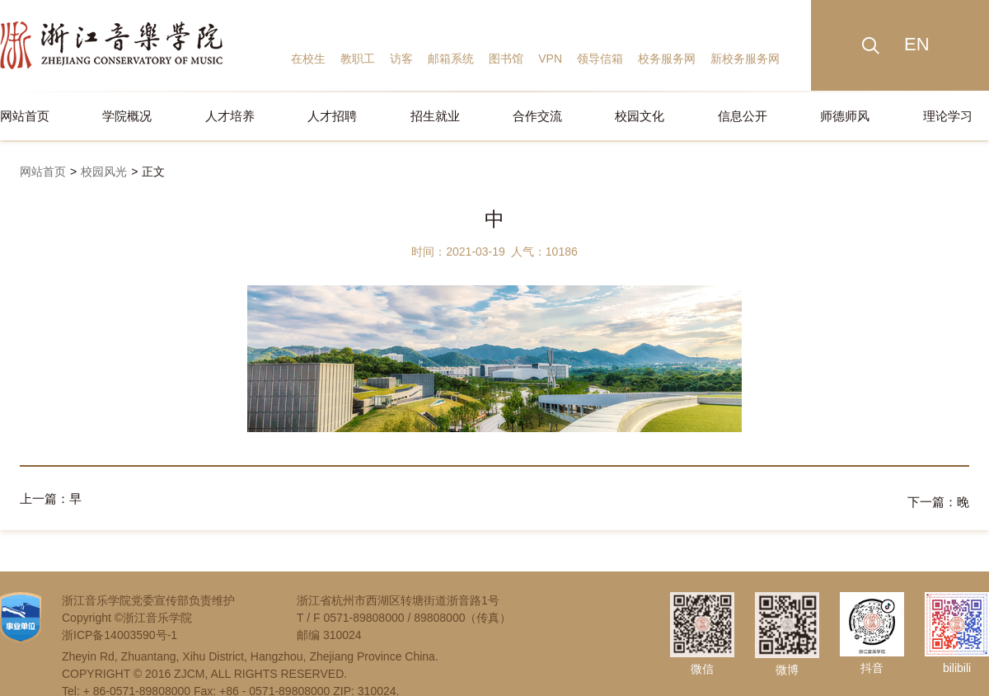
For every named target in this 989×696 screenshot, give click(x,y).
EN (917, 44)
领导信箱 (600, 58)
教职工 (357, 58)
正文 (153, 171)
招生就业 (435, 116)
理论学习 (948, 116)
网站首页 (24, 116)
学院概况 (127, 116)
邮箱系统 (451, 58)
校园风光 (104, 171)
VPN (550, 58)
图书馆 (506, 58)
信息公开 (742, 116)
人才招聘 (332, 116)
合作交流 (537, 116)
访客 (401, 58)
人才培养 (230, 116)
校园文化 (639, 116)
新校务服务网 (745, 58)
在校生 (308, 58)
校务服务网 (667, 58)
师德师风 (844, 116)
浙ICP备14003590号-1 (119, 631)
